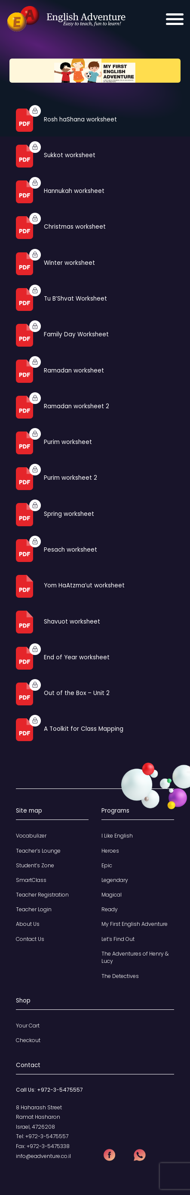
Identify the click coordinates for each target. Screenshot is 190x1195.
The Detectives (120, 976)
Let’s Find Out (118, 939)
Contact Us (30, 939)
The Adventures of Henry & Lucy (135, 957)
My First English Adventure (134, 924)
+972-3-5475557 (60, 1089)
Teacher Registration (42, 894)
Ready (109, 909)
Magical (111, 894)
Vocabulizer (31, 835)
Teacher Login (34, 909)
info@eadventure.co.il (43, 1156)
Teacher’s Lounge (38, 850)
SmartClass (31, 880)
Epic (106, 865)
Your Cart (28, 1025)
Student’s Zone (35, 865)
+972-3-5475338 (48, 1146)
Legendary (114, 880)
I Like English (117, 835)
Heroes (110, 850)
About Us (28, 924)
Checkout (28, 1040)
